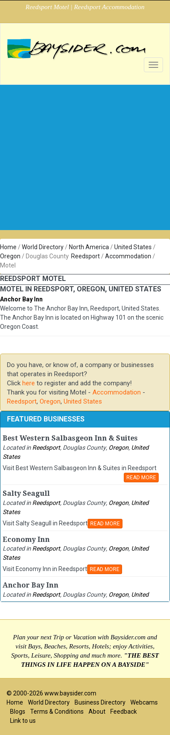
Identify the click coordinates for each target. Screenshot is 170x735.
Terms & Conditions (57, 711)
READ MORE (141, 477)
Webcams (144, 702)
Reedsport (85, 256)
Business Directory (100, 702)
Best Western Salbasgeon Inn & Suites (70, 438)
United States (133, 247)
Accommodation (128, 256)
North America (89, 247)
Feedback (123, 711)
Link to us (23, 720)
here (28, 383)
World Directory (43, 247)
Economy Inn (26, 539)
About (96, 711)
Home (8, 247)
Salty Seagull (26, 493)
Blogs (17, 711)
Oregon (10, 256)
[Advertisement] (81, 172)
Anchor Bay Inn (21, 299)
